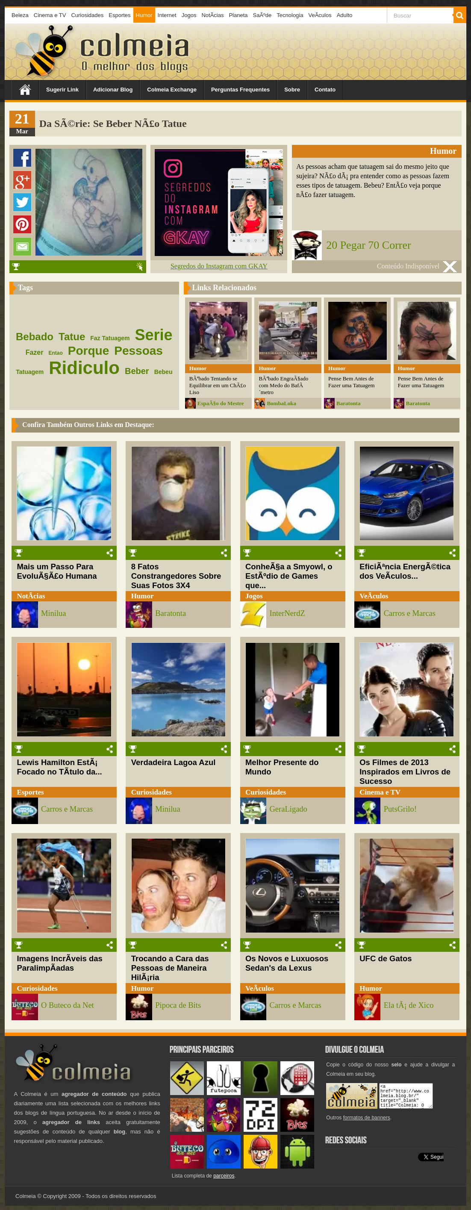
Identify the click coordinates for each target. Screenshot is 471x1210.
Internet (167, 15)
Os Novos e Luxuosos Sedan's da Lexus (286, 963)
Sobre (292, 89)
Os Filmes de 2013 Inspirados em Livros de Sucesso (404, 772)
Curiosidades (87, 15)
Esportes (119, 15)
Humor (144, 15)
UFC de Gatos (385, 958)
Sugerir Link (62, 89)
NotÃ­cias (212, 15)
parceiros (223, 1176)
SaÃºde (262, 15)
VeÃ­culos (319, 15)
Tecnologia (290, 15)
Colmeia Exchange (172, 89)
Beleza (20, 15)
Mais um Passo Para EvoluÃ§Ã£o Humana (57, 571)
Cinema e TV (50, 15)
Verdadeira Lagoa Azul (173, 762)
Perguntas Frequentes (240, 89)
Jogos (189, 15)
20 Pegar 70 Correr (368, 245)
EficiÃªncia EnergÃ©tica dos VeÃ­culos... (404, 571)
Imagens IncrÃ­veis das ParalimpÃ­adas (60, 963)
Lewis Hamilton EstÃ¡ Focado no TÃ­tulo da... (59, 767)
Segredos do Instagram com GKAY (219, 266)
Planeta (238, 15)
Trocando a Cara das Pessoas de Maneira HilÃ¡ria (170, 968)
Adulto (345, 15)
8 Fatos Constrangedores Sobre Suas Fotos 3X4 (176, 576)
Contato (325, 89)
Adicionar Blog (112, 89)
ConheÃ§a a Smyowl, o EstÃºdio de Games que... (289, 576)
